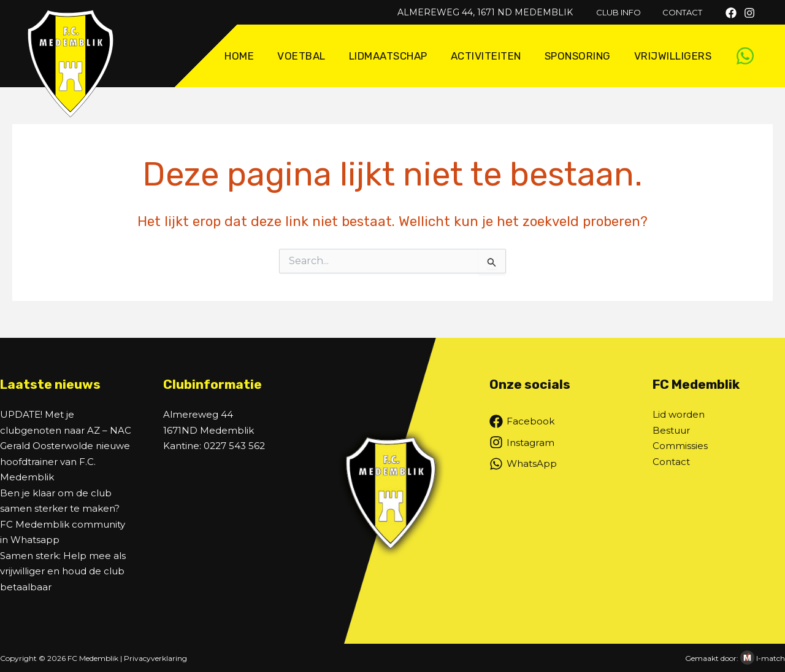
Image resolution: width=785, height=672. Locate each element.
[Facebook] (731, 12)
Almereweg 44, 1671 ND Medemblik (496, 12)
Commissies (680, 445)
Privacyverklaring (155, 658)
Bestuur (671, 430)
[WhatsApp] (745, 56)
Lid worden (679, 414)
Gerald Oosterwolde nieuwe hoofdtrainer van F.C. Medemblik (65, 461)
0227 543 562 (234, 445)
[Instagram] (749, 12)
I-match (770, 658)
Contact (671, 461)
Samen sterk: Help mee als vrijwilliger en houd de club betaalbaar (63, 571)
